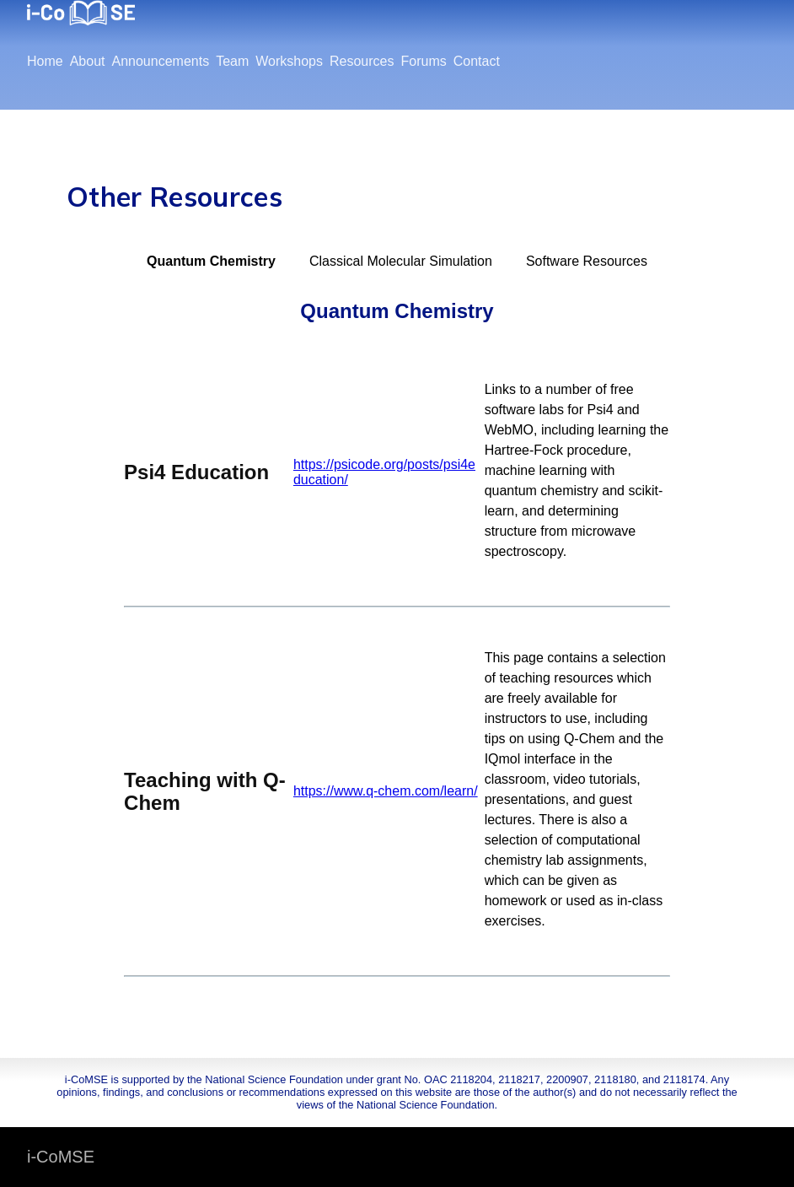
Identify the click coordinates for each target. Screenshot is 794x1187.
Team (232, 61)
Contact (476, 61)
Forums (423, 61)
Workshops (289, 61)
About (87, 61)
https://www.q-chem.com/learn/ (385, 791)
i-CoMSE (60, 1156)
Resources (362, 61)
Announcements (161, 61)
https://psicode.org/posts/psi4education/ (384, 472)
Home (45, 61)
